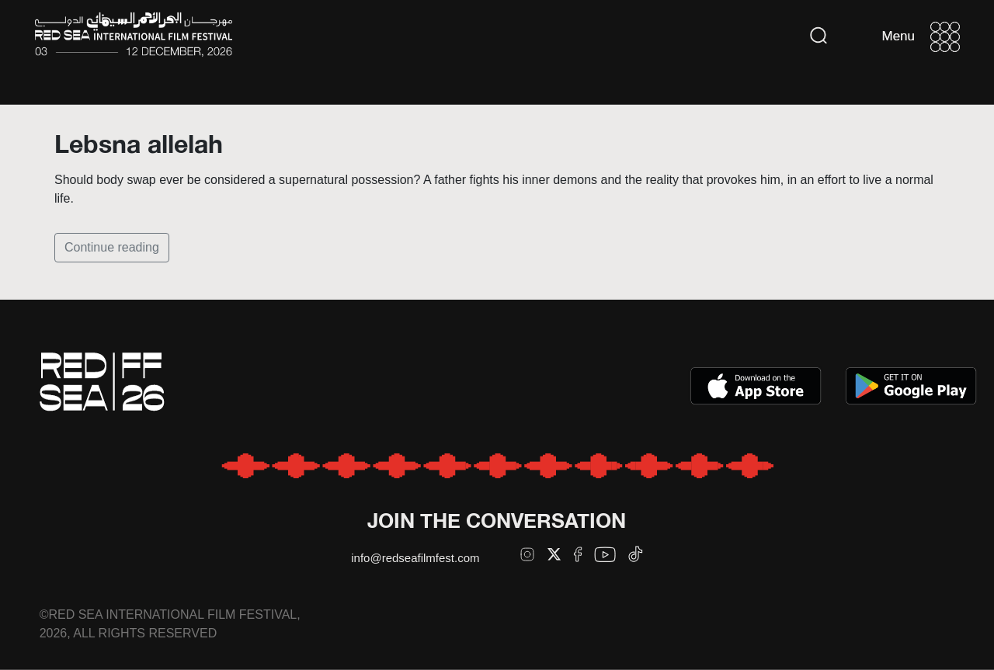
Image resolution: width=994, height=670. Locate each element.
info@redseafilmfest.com (415, 557)
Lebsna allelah (138, 143)
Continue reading (111, 247)
